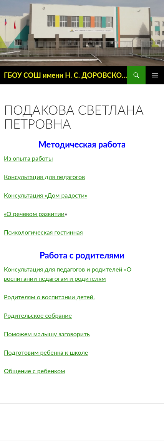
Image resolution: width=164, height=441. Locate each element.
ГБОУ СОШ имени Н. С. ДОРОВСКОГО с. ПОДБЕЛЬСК (65, 75)
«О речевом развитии (34, 213)
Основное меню (155, 75)
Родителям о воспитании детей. (49, 296)
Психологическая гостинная (43, 232)
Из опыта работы (28, 158)
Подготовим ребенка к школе (46, 352)
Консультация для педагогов (44, 176)
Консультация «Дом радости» (45, 195)
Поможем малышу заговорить (47, 333)
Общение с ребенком (34, 370)
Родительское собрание (38, 315)
